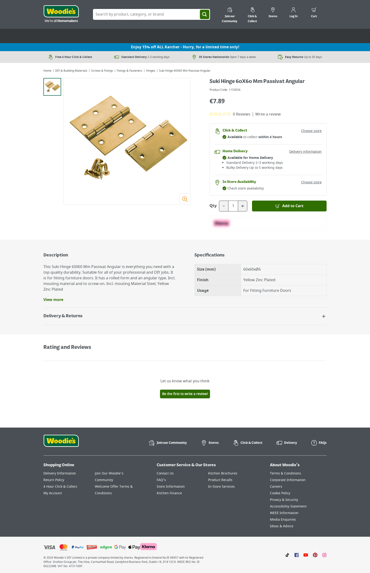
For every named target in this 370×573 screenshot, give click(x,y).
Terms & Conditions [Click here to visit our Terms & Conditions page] (285, 473)
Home (47, 71)
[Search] (204, 14)
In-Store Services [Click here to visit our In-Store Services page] (221, 486)
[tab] (52, 87)
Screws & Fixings (102, 71)
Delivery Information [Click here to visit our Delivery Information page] (59, 473)
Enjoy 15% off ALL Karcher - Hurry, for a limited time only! (185, 47)
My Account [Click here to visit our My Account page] (52, 493)
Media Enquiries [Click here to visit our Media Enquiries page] (283, 519)
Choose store (311, 130)
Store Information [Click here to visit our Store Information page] (171, 486)
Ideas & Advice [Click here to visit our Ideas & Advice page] (281, 526)
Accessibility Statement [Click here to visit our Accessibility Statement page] (288, 506)
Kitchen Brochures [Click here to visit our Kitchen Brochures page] (222, 473)
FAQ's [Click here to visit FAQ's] (161, 480)
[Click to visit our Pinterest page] (315, 555)
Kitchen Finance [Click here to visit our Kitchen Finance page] (169, 493)
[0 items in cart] (314, 13)
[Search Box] (151, 14)
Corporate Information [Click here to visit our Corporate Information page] (288, 480)
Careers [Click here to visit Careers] (276, 486)
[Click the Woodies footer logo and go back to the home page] (61, 443)
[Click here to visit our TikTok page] (287, 555)
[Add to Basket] (289, 206)
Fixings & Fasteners (129, 71)
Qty (213, 206)
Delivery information (305, 151)
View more (53, 300)
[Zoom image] (184, 199)
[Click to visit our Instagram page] (324, 555)
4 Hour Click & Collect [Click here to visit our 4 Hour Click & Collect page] (60, 486)
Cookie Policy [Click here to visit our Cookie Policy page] (280, 493)
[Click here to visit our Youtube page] (305, 555)
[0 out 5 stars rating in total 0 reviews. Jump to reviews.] (230, 114)
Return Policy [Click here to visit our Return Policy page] (53, 480)
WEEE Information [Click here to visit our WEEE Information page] (284, 513)
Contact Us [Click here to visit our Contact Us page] (165, 473)
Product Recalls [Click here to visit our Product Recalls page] (220, 480)
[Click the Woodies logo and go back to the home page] (61, 14)
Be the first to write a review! (185, 394)
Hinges (150, 71)
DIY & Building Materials (71, 71)
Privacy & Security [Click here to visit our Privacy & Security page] (284, 499)
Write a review (268, 114)
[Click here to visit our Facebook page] (296, 555)
